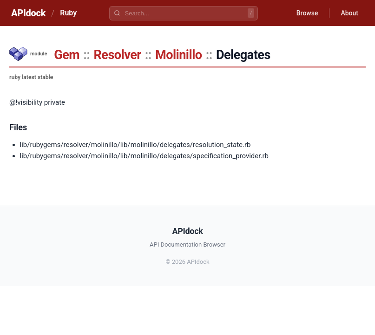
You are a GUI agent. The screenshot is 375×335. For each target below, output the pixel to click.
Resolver (117, 54)
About (349, 13)
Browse (307, 13)
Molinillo (178, 54)
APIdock (28, 13)
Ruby (68, 12)
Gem (66, 54)
